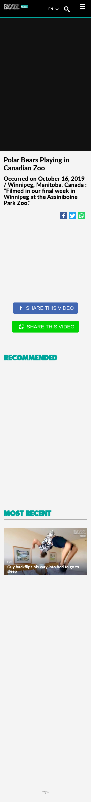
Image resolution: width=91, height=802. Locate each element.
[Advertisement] (45, 437)
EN (53, 9)
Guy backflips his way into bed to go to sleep (43, 569)
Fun (9, 561)
